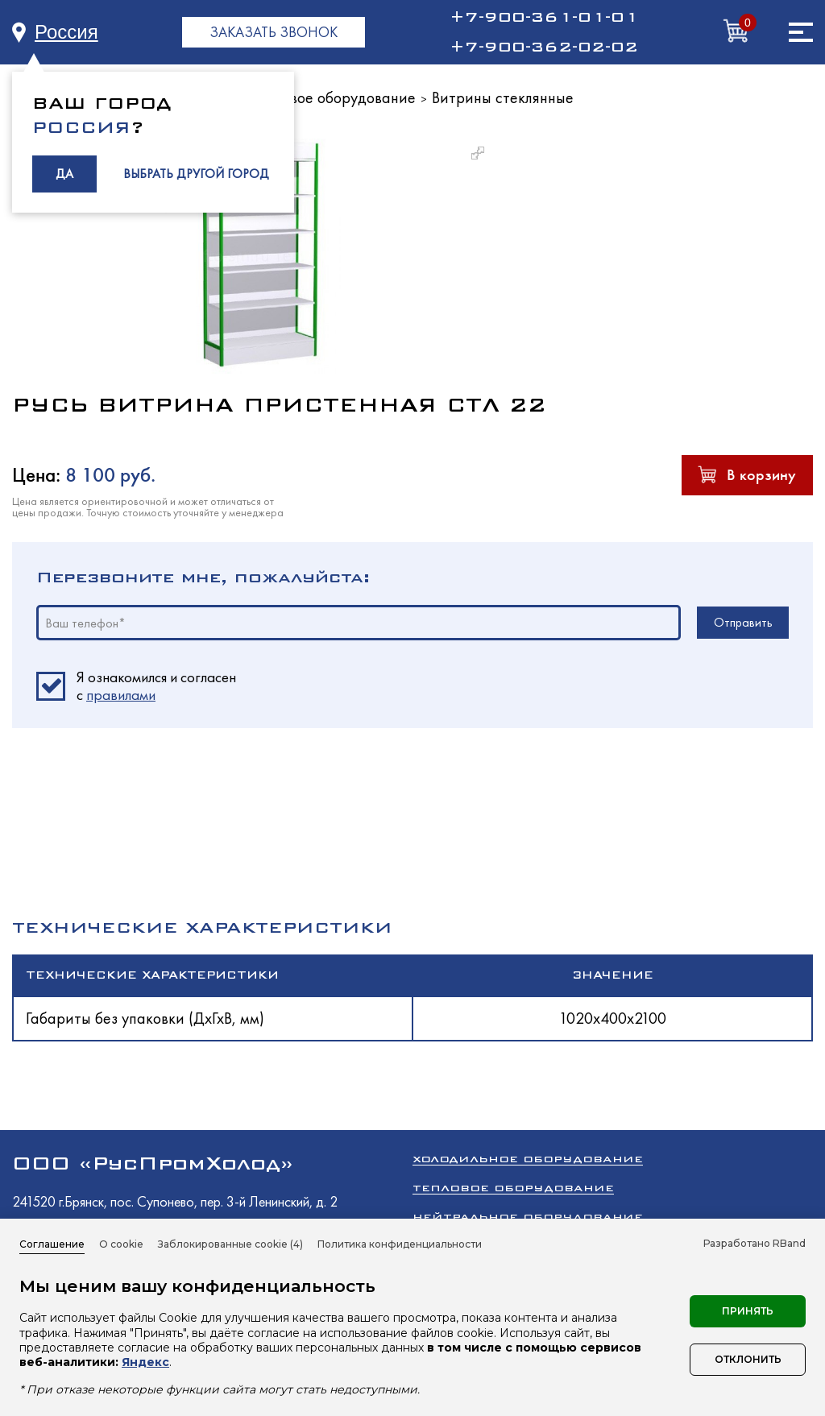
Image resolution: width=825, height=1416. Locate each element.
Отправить (743, 622)
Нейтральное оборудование (527, 1217)
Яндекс (145, 1362)
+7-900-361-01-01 (544, 17)
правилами (120, 695)
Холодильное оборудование (527, 1159)
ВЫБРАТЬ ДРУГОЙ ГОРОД (196, 173)
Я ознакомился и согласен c (156, 686)
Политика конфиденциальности (399, 1244)
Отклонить (748, 1359)
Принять (747, 1311)
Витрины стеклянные (503, 97)
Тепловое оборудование (513, 1188)
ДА (64, 173)
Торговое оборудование (334, 97)
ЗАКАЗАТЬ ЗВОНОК (273, 32)
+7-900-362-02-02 (544, 47)
